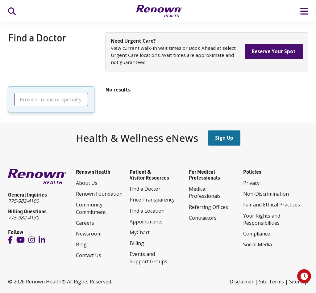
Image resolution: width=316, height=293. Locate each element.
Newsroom (89, 233)
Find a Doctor (145, 188)
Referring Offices (208, 207)
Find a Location (147, 210)
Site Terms (271, 281)
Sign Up (224, 138)
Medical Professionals (205, 192)
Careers (85, 222)
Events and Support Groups (148, 258)
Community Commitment (91, 208)
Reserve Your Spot (274, 51)
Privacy (251, 183)
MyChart (140, 232)
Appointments (146, 221)
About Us (87, 183)
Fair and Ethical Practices (271, 204)
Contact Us (88, 255)
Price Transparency (152, 199)
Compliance (256, 233)
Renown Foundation (99, 193)
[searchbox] (51, 99)
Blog (81, 244)
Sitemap (298, 281)
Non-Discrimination (266, 193)
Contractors (203, 217)
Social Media (257, 244)
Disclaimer (242, 281)
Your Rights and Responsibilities (261, 219)
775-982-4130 (23, 217)
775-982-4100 (23, 200)
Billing (137, 243)
